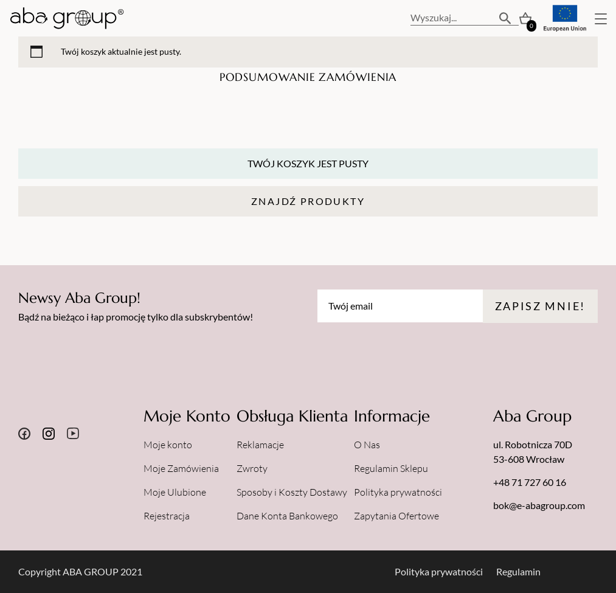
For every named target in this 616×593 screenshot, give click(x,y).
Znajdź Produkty (308, 201)
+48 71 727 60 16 (529, 482)
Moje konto (168, 445)
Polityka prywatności (398, 492)
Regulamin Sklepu (391, 468)
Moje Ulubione (175, 492)
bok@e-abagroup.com (539, 505)
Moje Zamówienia (181, 468)
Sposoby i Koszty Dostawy (292, 492)
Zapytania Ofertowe (396, 516)
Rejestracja (167, 516)
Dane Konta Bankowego (287, 516)
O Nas (367, 445)
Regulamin (518, 571)
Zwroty (252, 468)
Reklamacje (260, 445)
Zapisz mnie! (540, 306)
